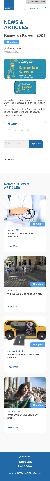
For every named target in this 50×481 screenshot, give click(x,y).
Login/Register (32, 8)
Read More (12, 246)
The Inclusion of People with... (24, 294)
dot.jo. (24, 473)
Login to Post (36, 144)
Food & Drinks (25, 466)
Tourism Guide (25, 462)
